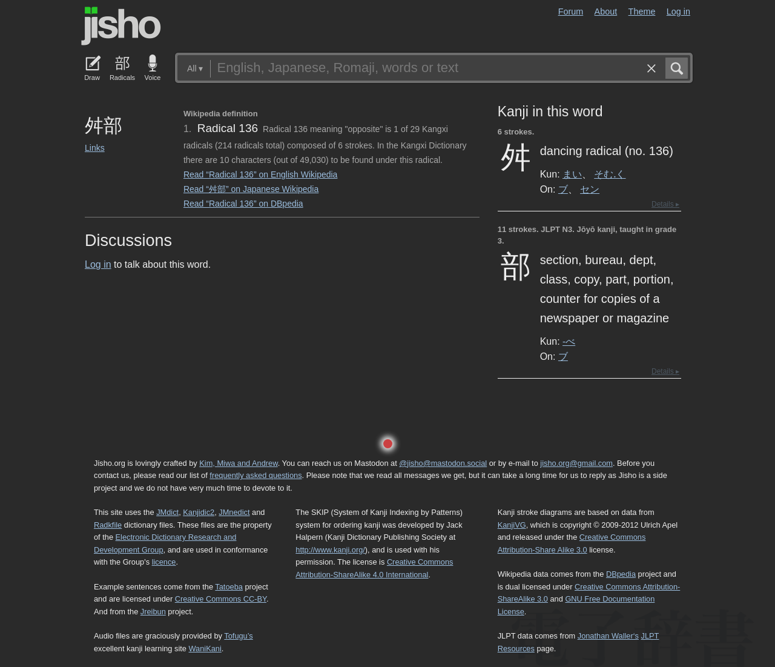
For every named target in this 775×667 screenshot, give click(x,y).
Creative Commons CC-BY (220, 598)
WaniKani (205, 648)
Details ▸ (665, 204)
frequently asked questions (255, 475)
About (606, 11)
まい (572, 174)
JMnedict (234, 512)
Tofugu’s (238, 635)
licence (164, 561)
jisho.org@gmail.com (576, 463)
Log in (678, 11)
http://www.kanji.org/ (330, 549)
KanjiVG (512, 524)
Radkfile (108, 524)
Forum (571, 11)
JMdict (167, 512)
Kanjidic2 (198, 512)
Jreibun (153, 611)
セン (589, 189)
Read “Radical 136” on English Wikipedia (260, 174)
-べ (568, 341)
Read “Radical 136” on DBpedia (243, 203)
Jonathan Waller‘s (608, 635)
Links (95, 148)
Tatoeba (229, 586)
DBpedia (621, 574)
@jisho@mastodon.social (443, 463)
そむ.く (609, 174)
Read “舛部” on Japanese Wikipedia (250, 189)
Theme (642, 11)
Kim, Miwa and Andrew (238, 463)
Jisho (121, 26)
